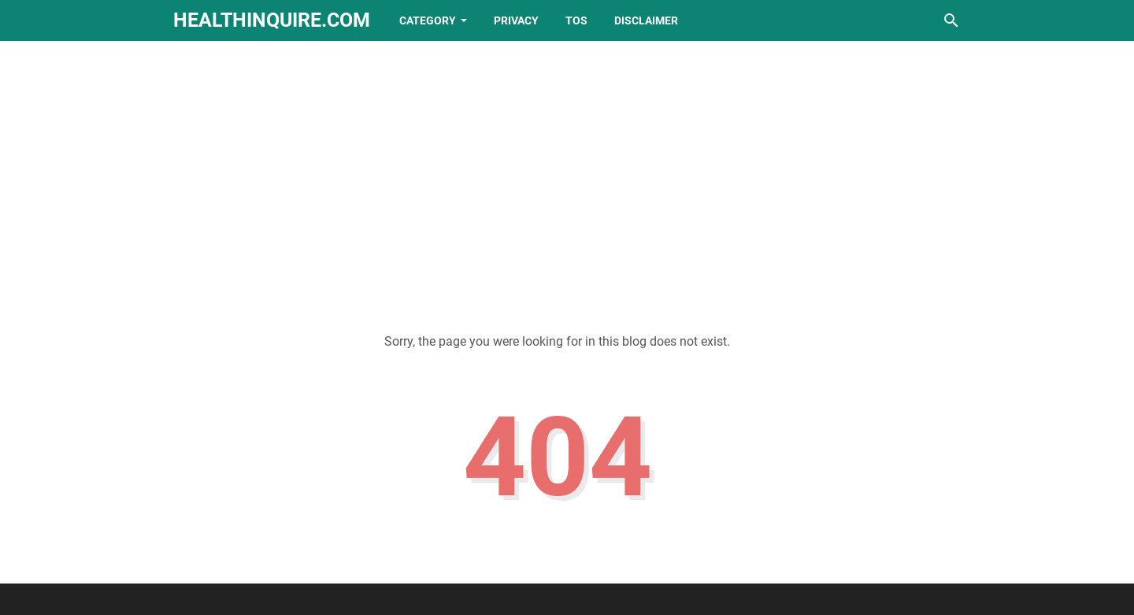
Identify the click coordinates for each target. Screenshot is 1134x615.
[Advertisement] (567, 175)
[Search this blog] (951, 20)
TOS (576, 20)
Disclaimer (646, 20)
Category (427, 20)
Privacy (516, 20)
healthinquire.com (271, 20)
